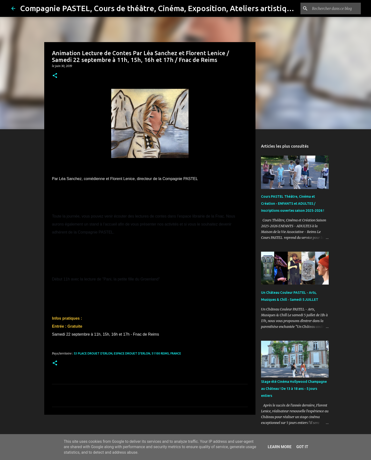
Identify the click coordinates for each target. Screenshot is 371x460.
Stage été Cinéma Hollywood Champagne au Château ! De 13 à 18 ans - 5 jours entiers (294, 389)
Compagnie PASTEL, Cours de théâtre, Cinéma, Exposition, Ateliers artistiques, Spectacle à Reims (193, 8)
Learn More (279, 447)
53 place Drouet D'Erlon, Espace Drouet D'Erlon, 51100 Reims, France (127, 353)
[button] (55, 76)
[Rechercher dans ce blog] (335, 8)
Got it (302, 447)
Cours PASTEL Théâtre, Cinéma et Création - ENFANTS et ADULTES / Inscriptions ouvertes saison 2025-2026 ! (292, 203)
